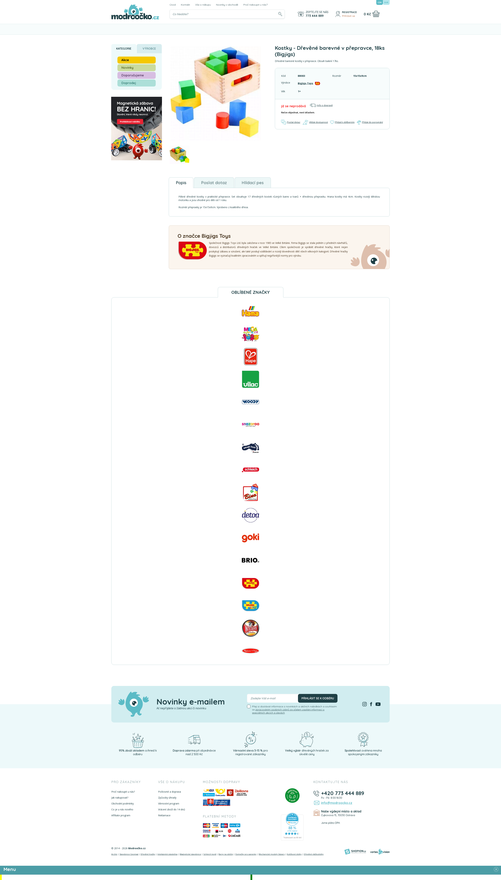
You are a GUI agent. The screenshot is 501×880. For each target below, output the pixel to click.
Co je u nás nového (122, 809)
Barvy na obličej (225, 854)
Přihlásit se (348, 16)
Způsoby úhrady (167, 797)
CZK (379, 2)
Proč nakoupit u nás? (255, 4)
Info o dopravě (321, 105)
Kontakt (185, 4)
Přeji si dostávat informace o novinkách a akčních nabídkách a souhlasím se (294, 709)
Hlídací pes (253, 182)
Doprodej (128, 83)
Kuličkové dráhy (294, 854)
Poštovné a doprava (169, 791)
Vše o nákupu (203, 4)
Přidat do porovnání (370, 122)
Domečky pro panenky (245, 854)
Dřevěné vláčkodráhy (314, 854)
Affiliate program (120, 815)
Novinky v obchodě (227, 4)
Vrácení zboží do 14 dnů (171, 809)
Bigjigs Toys (305, 83)
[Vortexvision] (380, 852)
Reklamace (164, 815)
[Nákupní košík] (376, 13)
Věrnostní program (168, 803)
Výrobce (149, 48)
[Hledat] (280, 14)
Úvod (173, 4)
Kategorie (123, 48)
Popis (181, 182)
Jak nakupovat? (119, 797)
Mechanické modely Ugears (272, 854)
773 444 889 (315, 16)
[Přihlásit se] (337, 14)
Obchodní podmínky (122, 803)
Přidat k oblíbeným (342, 122)
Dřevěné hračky (148, 854)
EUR (386, 2)
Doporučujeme (132, 75)
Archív (114, 854)
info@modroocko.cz (336, 803)
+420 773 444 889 (342, 793)
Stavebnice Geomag (129, 854)
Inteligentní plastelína (167, 854)
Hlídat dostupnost (315, 122)
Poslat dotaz (290, 122)
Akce (125, 60)
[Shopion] (355, 852)
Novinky (127, 68)
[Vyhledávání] (227, 14)
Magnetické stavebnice (190, 854)
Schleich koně (209, 854)
